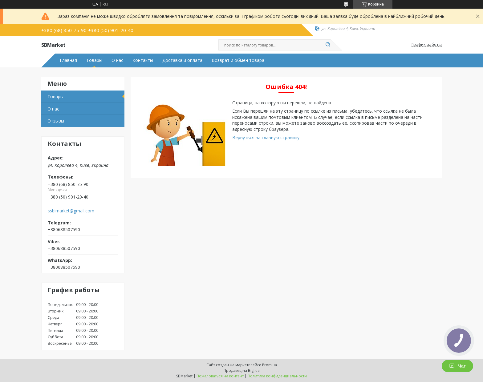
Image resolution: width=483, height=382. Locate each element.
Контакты (142, 60)
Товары (94, 60)
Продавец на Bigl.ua (242, 370)
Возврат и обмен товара (238, 60)
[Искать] (328, 44)
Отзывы (55, 121)
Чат (457, 366)
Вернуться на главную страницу (265, 137)
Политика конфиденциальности (277, 376)
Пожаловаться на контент (220, 376)
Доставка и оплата (182, 60)
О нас (117, 60)
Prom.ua (269, 365)
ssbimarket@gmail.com (71, 211)
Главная (68, 60)
